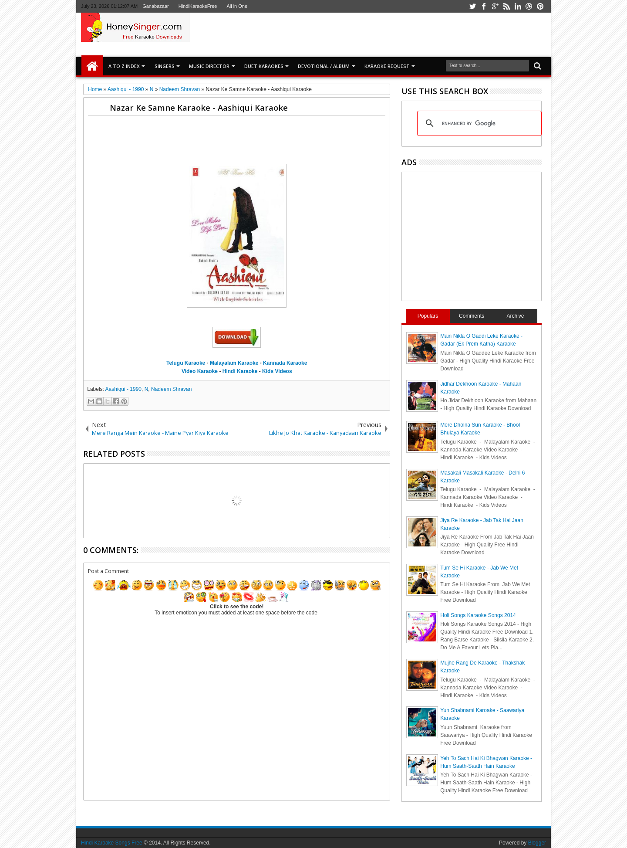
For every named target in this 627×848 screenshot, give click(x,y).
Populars (428, 316)
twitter (472, 6)
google (495, 6)
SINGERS (165, 66)
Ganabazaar (155, 6)
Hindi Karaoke (240, 371)
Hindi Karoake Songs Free (111, 843)
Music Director (209, 66)
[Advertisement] (415, 34)
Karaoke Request (387, 66)
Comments (471, 316)
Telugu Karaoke (185, 363)
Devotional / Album (324, 66)
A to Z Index (124, 66)
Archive (515, 316)
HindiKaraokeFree (198, 6)
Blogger (537, 843)
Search (536, 66)
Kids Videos (277, 371)
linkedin (517, 6)
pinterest (540, 6)
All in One (236, 6)
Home (92, 66)
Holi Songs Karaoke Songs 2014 (478, 615)
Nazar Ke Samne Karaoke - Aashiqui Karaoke (199, 107)
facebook (483, 6)
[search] (478, 123)
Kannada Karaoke (285, 363)
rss (506, 6)
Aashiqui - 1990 (123, 389)
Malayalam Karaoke (234, 363)
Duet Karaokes (263, 66)
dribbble (529, 6)
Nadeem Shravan (171, 389)
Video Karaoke (200, 371)
